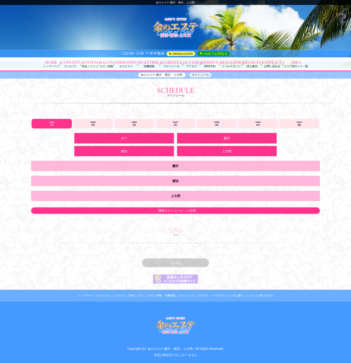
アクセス (207, 296)
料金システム (129, 296)
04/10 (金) (299, 141)
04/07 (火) (175, 141)
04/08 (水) (216, 141)
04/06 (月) (134, 141)
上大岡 (258, 155)
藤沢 (148, 155)
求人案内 (249, 296)
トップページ (68, 296)
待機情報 (168, 296)
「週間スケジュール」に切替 (175, 214)
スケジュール (188, 296)
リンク (265, 296)
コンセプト (108, 296)
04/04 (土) (51, 141)
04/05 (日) (93, 141)
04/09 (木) (258, 141)
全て (93, 155)
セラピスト (89, 296)
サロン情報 (150, 296)
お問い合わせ (283, 296)
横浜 (203, 155)
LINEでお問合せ (215, 54)
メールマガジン (228, 296)
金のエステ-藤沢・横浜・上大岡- (170, 348)
